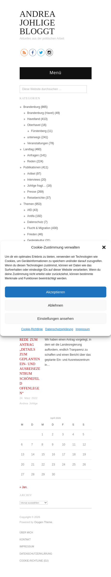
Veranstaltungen (37, 143)
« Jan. (24, 487)
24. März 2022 (28, 398)
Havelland (33, 119)
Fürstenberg (39, 131)
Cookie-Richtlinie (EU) (34, 560)
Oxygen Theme (43, 522)
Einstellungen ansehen (55, 318)
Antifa (31, 216)
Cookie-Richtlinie (32, 329)
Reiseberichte (36, 197)
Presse (31, 191)
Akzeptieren (55, 292)
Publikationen (32, 167)
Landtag (28, 149)
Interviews (33, 179)
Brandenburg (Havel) (40, 113)
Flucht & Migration (39, 228)
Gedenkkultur (35, 240)
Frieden (32, 234)
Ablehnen (55, 305)
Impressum (83, 329)
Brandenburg (31, 107)
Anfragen (33, 155)
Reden (31, 161)
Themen (28, 204)
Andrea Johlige (29, 403)
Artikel (31, 173)
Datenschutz (35, 222)
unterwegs (34, 137)
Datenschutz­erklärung (59, 329)
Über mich (26, 532)
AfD (29, 210)
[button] (103, 247)
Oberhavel (34, 125)
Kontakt (25, 539)
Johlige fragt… (36, 185)
